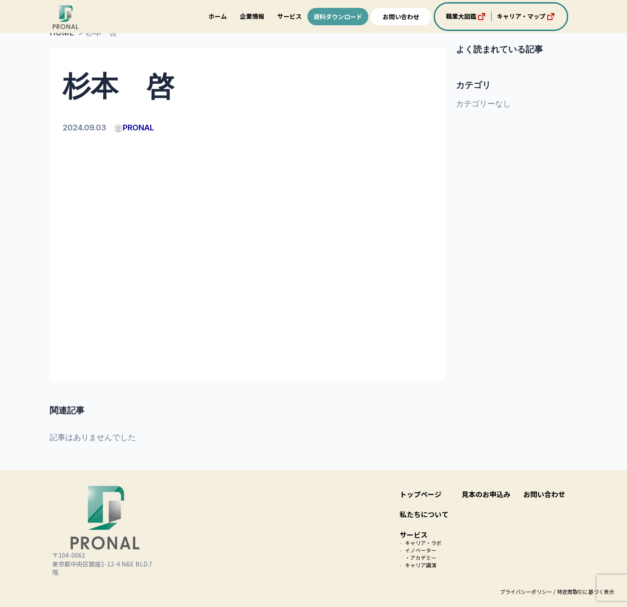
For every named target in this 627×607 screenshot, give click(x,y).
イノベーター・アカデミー (420, 553)
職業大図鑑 (466, 16)
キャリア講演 (420, 565)
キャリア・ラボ (423, 542)
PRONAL (134, 127)
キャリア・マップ (526, 16)
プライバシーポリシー (526, 591)
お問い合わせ (401, 16)
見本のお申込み (486, 494)
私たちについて (424, 514)
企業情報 (252, 16)
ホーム (218, 16)
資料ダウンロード (338, 16)
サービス (289, 16)
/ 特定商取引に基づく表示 (583, 591)
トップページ (421, 494)
